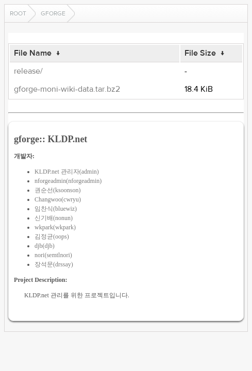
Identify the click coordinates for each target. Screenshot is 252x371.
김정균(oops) (52, 236)
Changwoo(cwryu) (58, 199)
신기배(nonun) (54, 218)
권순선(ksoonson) (57, 190)
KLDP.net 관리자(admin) (67, 171)
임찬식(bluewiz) (56, 208)
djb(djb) (45, 245)
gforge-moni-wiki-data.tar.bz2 (67, 89)
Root (18, 13)
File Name (33, 53)
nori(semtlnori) (53, 255)
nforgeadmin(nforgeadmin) (68, 180)
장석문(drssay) (54, 264)
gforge (53, 13)
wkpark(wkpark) (55, 227)
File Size (200, 53)
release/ (28, 71)
